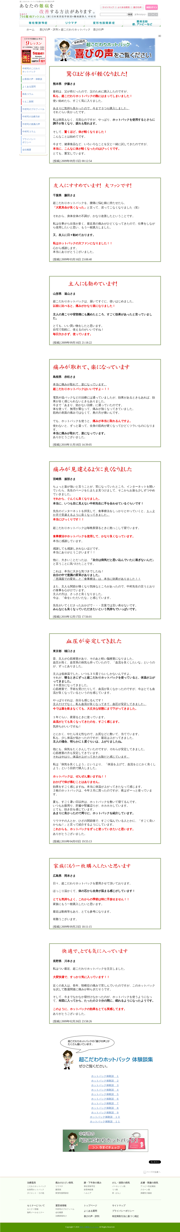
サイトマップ (118, 1205)
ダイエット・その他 (35, 1193)
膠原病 (58, 1189)
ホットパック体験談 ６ (105, 1098)
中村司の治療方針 (31, 116)
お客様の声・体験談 (32, 79)
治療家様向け (61, 1216)
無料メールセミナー (35, 1212)
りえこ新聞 (27, 101)
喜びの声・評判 (49, 29)
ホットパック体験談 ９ (105, 1112)
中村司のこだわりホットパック (31, 70)
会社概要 (26, 150)
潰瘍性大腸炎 (146, 1193)
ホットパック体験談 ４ (105, 1090)
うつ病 (115, 1189)
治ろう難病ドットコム (89, 1227)
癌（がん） (117, 1193)
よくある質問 (29, 86)
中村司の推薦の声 (31, 124)
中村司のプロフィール (33, 109)
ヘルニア (87, 1193)
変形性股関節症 (62, 1193)
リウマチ (59, 1186)
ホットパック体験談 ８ (105, 1108)
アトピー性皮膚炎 (148, 1186)
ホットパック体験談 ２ (105, 1080)
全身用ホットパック (35, 1189)
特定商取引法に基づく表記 (125, 1216)
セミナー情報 (32, 1209)
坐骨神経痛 (88, 1189)
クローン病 (145, 1189)
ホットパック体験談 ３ (105, 1085)
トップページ (90, 1205)
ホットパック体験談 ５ (105, 1094)
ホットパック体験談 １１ (105, 1121)
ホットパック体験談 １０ (105, 1117)
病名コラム (27, 94)
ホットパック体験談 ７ (105, 1103)
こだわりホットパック (36, 1186)
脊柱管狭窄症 (89, 1186)
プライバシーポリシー (29, 140)
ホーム (30, 29)
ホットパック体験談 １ (105, 1076)
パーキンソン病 (118, 1186)
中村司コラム (29, 131)
